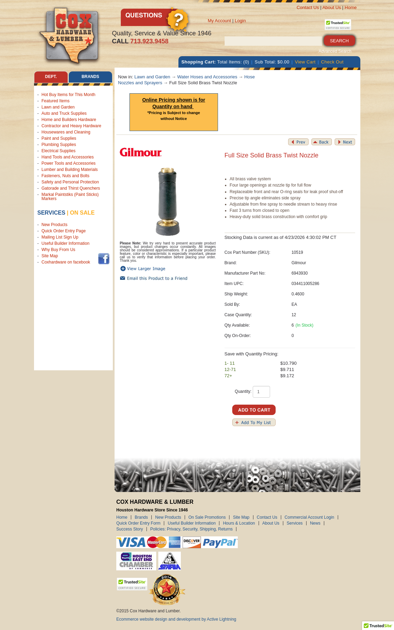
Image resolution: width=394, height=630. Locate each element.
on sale (82, 213)
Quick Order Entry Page (64, 231)
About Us (331, 7)
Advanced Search (335, 51)
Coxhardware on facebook (67, 262)
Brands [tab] (90, 77)
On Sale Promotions (207, 517)
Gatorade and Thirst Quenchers (71, 188)
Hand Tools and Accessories (68, 157)
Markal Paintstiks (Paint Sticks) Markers (70, 196)
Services (51, 213)
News (315, 523)
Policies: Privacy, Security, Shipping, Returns (191, 529)
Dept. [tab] (51, 77)
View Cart (305, 61)
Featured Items (56, 100)
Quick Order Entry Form (138, 523)
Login (240, 20)
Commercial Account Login (309, 517)
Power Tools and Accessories (69, 163)
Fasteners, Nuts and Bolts (66, 175)
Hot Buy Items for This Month (68, 94)
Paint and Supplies (59, 138)
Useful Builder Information (66, 243)
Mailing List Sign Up (60, 237)
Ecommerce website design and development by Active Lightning (176, 619)
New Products (55, 225)
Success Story (129, 529)
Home (351, 7)
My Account (219, 20)
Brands (141, 517)
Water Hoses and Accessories (207, 76)
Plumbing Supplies (59, 144)
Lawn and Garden (58, 107)
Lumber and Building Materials (70, 169)
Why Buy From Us (58, 250)
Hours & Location (239, 523)
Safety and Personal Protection (70, 182)
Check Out (332, 61)
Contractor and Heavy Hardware (71, 125)
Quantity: (243, 391)
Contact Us (307, 7)
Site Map (50, 256)
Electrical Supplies (59, 150)
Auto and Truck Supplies (64, 113)
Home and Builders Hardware (69, 119)
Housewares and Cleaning (66, 132)
